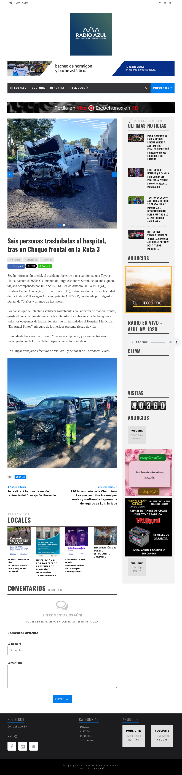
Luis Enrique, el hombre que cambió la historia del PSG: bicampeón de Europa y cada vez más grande (158, 178)
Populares (162, 88)
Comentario (15, 662)
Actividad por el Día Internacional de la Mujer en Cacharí (18, 565)
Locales (18, 88)
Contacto (22, 2)
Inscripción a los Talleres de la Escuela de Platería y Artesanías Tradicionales (46, 568)
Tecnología (79, 88)
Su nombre (14, 643)
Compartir (16, 266)
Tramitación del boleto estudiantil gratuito (105, 552)
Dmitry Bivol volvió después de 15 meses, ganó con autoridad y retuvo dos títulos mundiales (158, 240)
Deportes (57, 88)
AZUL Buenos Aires (148, 372)
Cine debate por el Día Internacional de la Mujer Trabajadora (75, 565)
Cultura (38, 88)
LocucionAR (98, 768)
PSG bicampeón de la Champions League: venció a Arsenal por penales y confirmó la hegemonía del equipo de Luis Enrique (158, 147)
